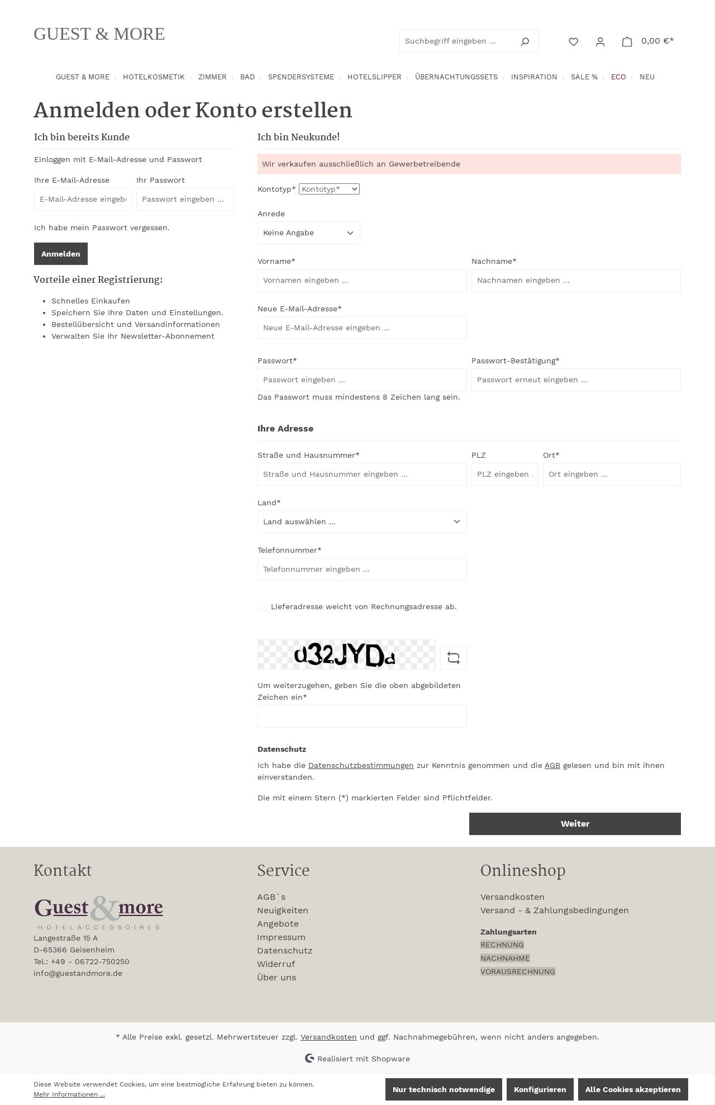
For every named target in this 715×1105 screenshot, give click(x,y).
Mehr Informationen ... (69, 1094)
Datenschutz (285, 950)
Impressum (281, 937)
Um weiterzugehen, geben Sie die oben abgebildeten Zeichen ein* (359, 691)
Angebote (278, 923)
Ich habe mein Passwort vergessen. (102, 227)
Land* (269, 502)
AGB (552, 765)
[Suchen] (526, 41)
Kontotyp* (277, 188)
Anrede (271, 213)
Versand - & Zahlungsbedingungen (554, 910)
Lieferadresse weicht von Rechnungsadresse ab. (364, 606)
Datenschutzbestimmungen (361, 765)
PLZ (478, 454)
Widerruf (276, 964)
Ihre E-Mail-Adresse (71, 180)
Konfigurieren (540, 1089)
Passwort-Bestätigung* (515, 360)
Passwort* (277, 360)
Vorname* (276, 261)
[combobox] (456, 41)
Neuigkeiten (282, 910)
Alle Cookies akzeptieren (633, 1089)
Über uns (276, 977)
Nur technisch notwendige (444, 1089)
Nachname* (494, 261)
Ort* (551, 454)
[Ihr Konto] (601, 41)
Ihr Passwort (160, 180)
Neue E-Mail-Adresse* (300, 308)
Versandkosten (512, 896)
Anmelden (60, 253)
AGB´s (271, 896)
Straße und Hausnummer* (309, 454)
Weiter (575, 823)
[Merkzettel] (574, 41)
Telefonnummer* (290, 550)
